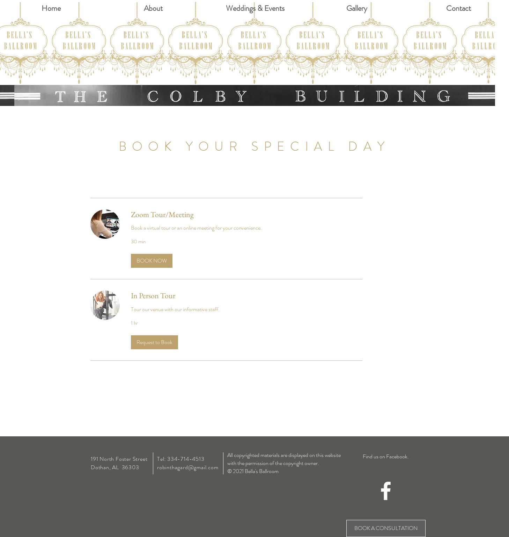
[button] (151, 261)
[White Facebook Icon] (386, 491)
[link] (246, 214)
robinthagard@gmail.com (188, 467)
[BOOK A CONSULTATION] (386, 528)
